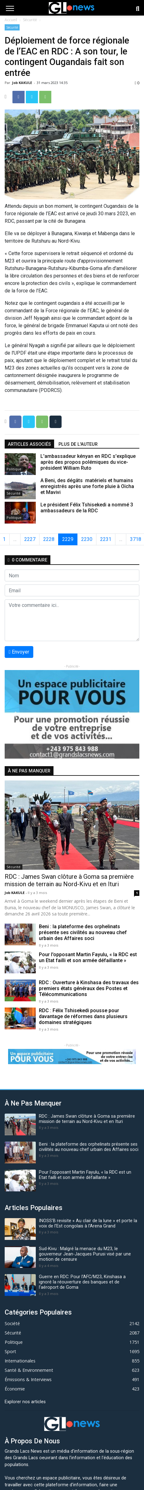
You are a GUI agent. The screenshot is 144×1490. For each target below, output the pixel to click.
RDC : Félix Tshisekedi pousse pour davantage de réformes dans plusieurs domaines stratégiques (83, 1016)
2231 (105, 539)
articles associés (29, 444)
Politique (14, 469)
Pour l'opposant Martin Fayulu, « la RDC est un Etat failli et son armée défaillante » (88, 957)
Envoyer (19, 652)
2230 (86, 539)
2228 (48, 539)
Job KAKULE (22, 82)
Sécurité (30, 19)
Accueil (11, 19)
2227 (29, 539)
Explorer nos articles (25, 1401)
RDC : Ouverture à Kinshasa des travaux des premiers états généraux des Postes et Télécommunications (89, 988)
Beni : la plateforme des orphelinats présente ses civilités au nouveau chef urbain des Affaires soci (83, 932)
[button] (15, 714)
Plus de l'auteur (78, 444)
